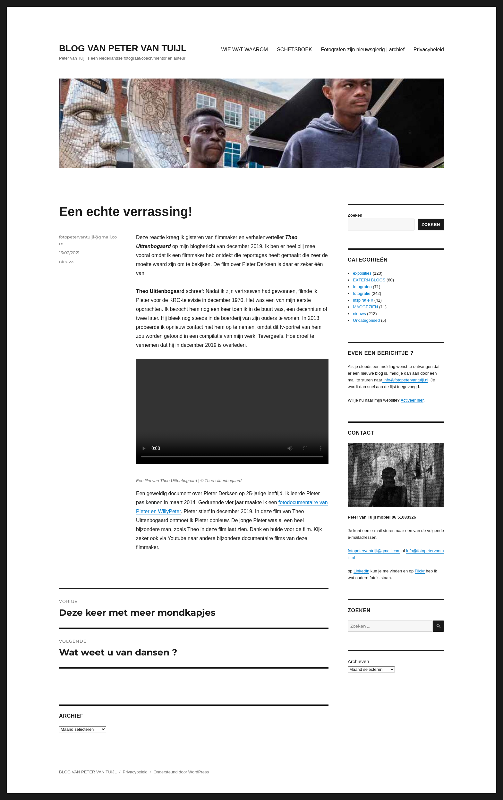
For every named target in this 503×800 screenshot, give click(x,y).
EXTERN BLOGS (369, 280)
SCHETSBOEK (294, 49)
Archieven (358, 661)
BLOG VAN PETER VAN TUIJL (122, 48)
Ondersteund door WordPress (181, 772)
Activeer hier (412, 400)
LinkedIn (361, 571)
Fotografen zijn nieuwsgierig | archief (363, 49)
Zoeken (355, 215)
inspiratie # (363, 300)
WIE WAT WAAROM (244, 49)
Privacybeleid (428, 49)
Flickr (420, 571)
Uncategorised (366, 320)
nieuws (66, 261)
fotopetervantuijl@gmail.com (374, 550)
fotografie (361, 293)
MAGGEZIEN (365, 306)
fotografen (362, 286)
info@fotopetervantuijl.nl (405, 380)
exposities (362, 273)
